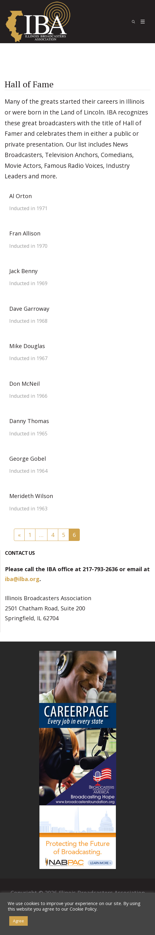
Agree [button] (18, 921)
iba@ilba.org (22, 579)
